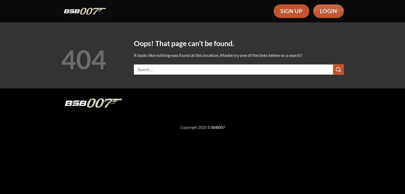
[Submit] (338, 69)
